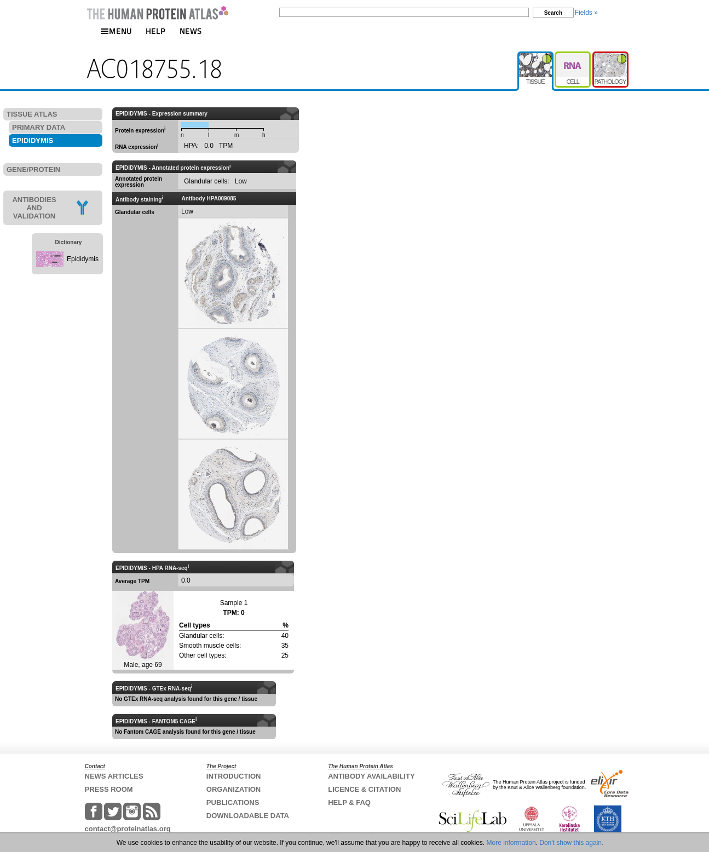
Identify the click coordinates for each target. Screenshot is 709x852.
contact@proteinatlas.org (128, 829)
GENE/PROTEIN (33, 169)
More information (511, 843)
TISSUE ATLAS (32, 114)
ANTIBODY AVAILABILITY (371, 776)
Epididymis (83, 259)
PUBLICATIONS (233, 802)
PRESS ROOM (109, 789)
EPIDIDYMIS (32, 140)
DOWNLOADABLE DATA (247, 815)
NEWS (191, 31)
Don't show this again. (571, 843)
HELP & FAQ (349, 802)
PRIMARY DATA (38, 127)
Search (553, 13)
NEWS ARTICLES (114, 776)
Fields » (586, 12)
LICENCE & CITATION (364, 789)
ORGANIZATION (233, 789)
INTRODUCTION (233, 776)
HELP (155, 31)
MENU (116, 31)
